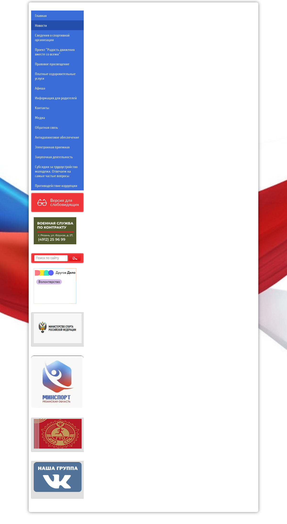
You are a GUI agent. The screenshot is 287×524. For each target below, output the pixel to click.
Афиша (40, 88)
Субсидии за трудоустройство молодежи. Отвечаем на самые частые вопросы (56, 171)
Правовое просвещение (52, 64)
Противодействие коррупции (56, 185)
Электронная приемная (52, 147)
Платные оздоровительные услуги (55, 75)
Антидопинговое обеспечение (57, 137)
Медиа (40, 117)
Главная (41, 15)
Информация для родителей (56, 98)
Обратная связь (46, 127)
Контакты (42, 107)
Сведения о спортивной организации (52, 37)
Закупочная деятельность (54, 156)
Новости (41, 25)
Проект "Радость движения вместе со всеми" (55, 51)
